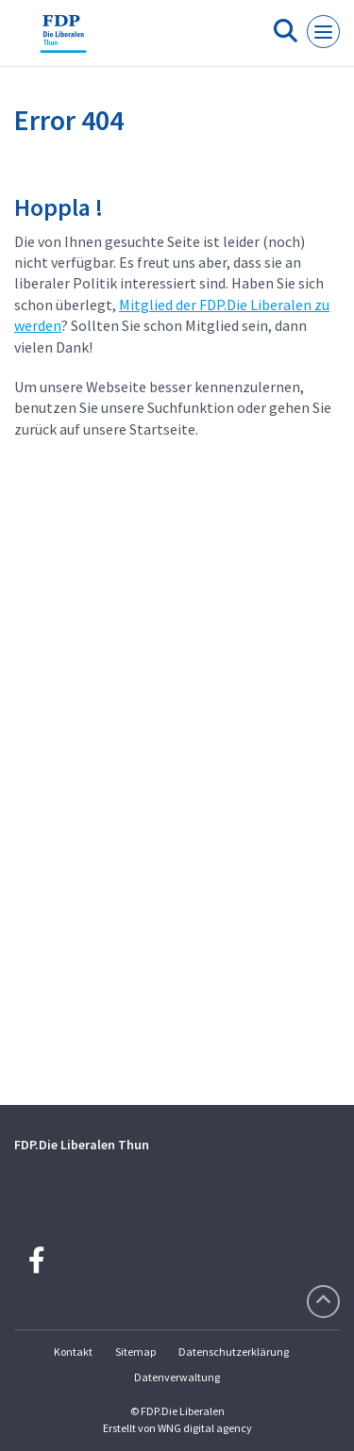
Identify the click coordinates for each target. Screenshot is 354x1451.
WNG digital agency (205, 1428)
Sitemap (135, 1351)
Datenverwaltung (177, 1377)
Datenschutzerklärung (233, 1351)
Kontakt (73, 1351)
